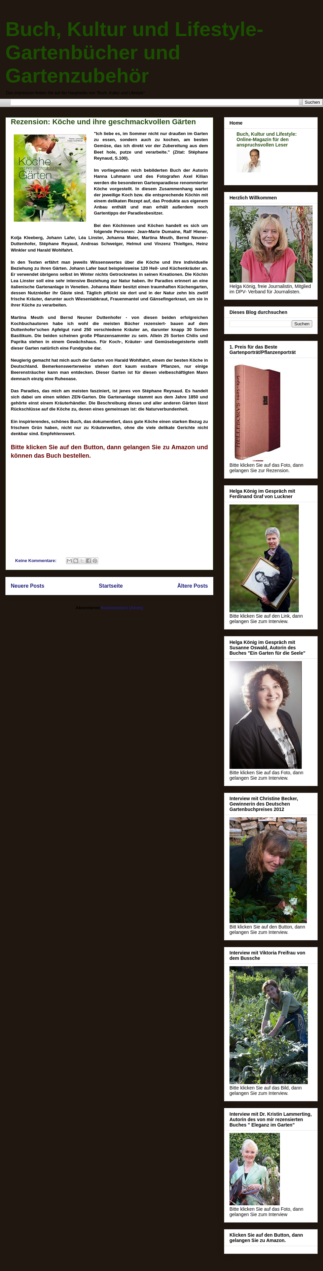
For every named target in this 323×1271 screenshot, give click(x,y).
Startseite (111, 586)
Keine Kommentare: (36, 560)
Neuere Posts (27, 586)
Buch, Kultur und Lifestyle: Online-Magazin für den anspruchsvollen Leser (267, 139)
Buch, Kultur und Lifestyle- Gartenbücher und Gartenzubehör (134, 52)
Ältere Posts (192, 586)
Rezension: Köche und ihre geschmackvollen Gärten (103, 122)
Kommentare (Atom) (122, 607)
